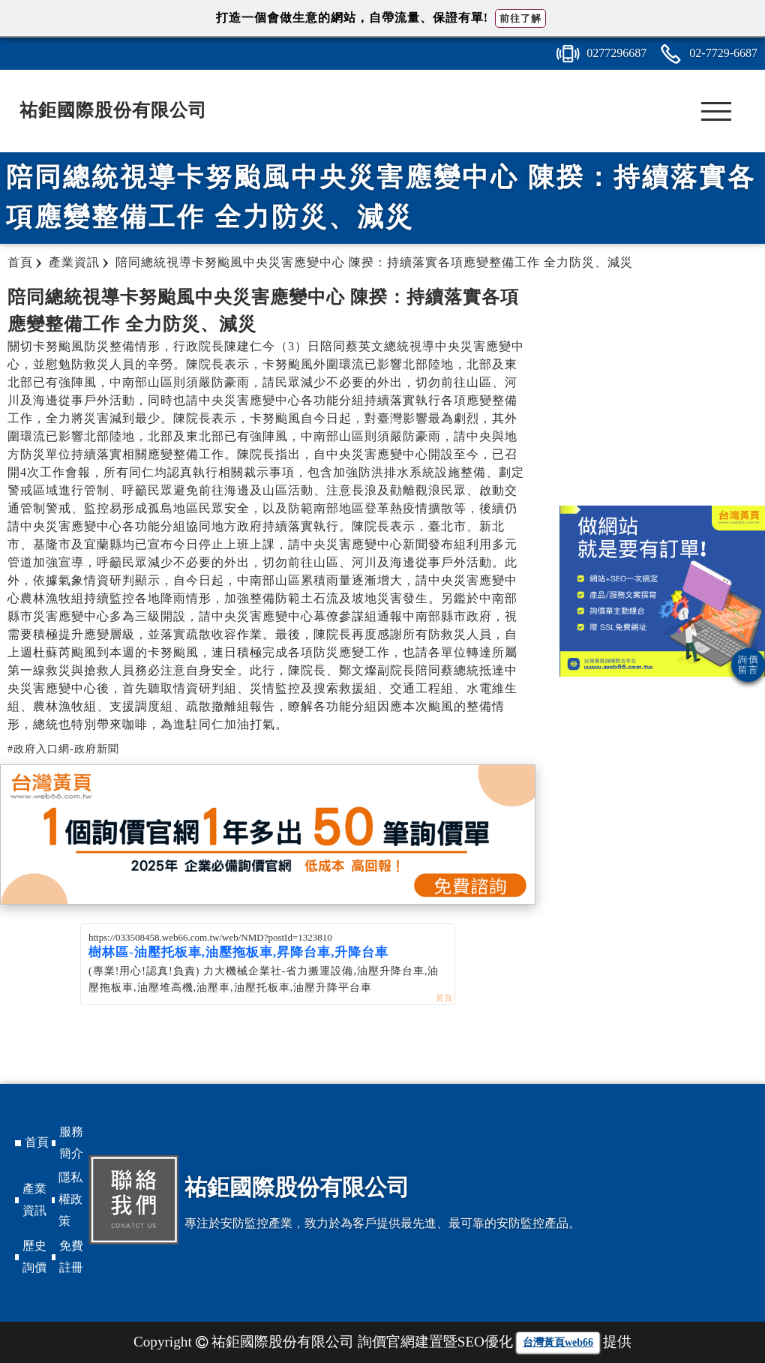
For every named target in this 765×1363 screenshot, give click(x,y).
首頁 (37, 1142)
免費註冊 (71, 1256)
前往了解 (521, 18)
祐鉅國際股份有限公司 (113, 110)
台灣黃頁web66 (558, 1342)
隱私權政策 (70, 1199)
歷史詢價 (34, 1256)
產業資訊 (34, 1199)
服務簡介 (71, 1142)
